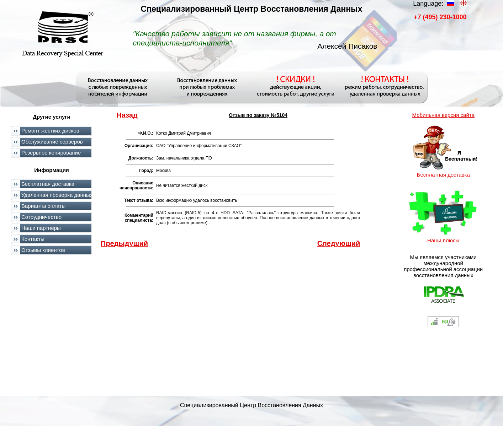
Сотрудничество (41, 217)
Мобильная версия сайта (443, 115)
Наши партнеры (41, 228)
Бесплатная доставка (47, 184)
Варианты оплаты (43, 206)
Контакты (32, 239)
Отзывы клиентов (43, 250)
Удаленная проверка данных (56, 195)
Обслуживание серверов (52, 142)
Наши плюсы (443, 240)
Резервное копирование (51, 153)
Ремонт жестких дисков (50, 131)
